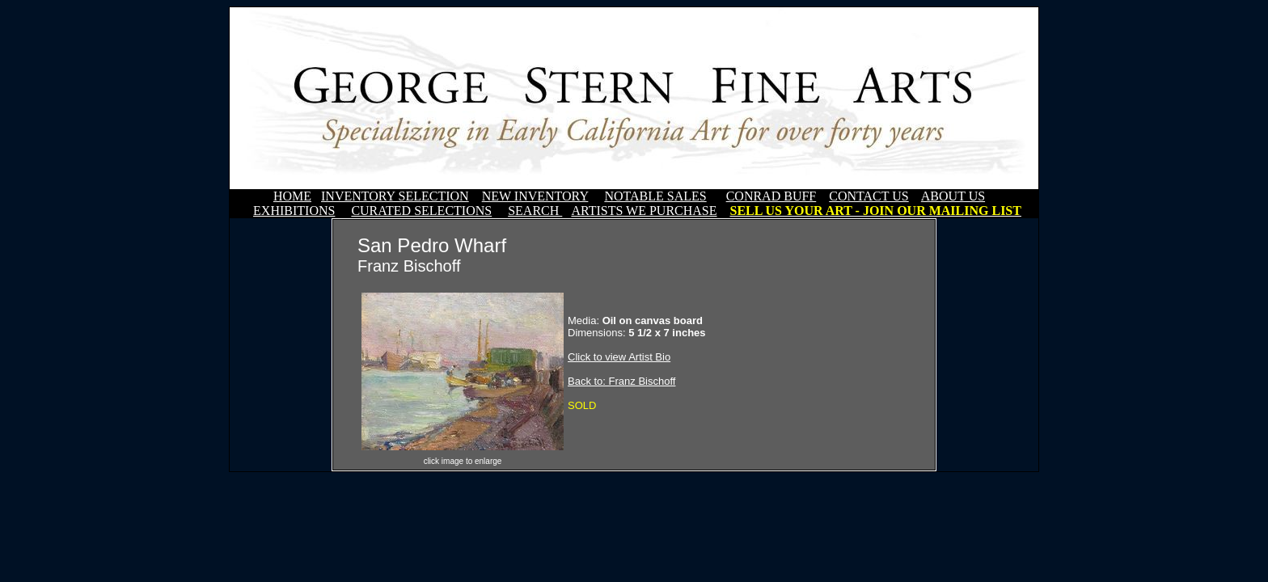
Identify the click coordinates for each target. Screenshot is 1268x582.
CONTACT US (868, 196)
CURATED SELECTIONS (421, 210)
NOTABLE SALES (655, 196)
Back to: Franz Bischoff (621, 381)
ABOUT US (953, 196)
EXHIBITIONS (294, 210)
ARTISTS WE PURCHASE (643, 210)
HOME (292, 196)
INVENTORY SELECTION (395, 196)
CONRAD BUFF (771, 196)
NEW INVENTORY (535, 196)
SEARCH (535, 210)
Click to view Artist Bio (619, 357)
